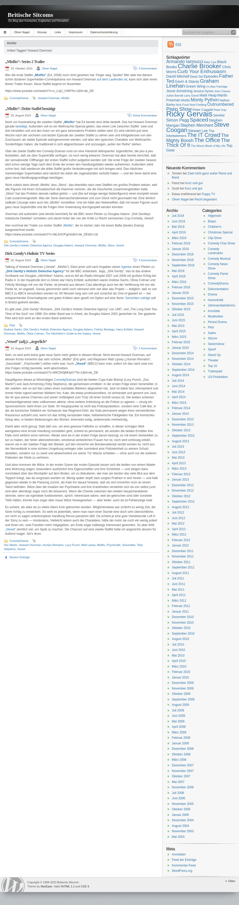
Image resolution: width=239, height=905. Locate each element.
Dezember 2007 (183, 765)
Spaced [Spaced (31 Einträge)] (199, 120)
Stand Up (214, 355)
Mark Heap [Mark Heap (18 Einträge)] (208, 95)
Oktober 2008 (181, 754)
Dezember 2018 (183, 254)
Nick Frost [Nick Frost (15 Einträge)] (182, 104)
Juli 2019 (178, 216)
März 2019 (179, 238)
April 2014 (179, 397)
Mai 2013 (178, 457)
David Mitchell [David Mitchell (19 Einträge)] (177, 76)
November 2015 (183, 304)
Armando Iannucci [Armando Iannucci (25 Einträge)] (184, 61)
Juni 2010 (178, 650)
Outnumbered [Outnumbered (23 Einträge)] (220, 104)
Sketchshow (216, 344)
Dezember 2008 (183, 749)
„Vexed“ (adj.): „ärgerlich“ (26, 341)
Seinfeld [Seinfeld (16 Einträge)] (218, 115)
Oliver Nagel (22, 32)
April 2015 (179, 331)
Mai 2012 (178, 523)
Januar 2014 (180, 413)
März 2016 (179, 282)
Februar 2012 (181, 540)
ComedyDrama (18, 98)
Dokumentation (218, 289)
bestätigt (21, 126)
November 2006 (183, 787)
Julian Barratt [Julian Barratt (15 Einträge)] (174, 95)
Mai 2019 (178, 227)
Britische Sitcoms (30, 14)
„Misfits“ (69, 122)
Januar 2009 (180, 743)
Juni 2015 (178, 320)
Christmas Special (220, 232)
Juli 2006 (178, 793)
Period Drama (217, 322)
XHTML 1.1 (68, 886)
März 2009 (179, 732)
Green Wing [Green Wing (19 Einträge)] (195, 86)
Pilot (12, 325)
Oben (231, 881)
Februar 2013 (181, 474)
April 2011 (179, 595)
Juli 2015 (178, 315)
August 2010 (180, 639)
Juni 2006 (178, 798)
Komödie (214, 311)
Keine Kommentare (145, 115)
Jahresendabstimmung (223, 305)
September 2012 (183, 501)
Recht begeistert (206, 199)
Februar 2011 (181, 606)
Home (5, 32)
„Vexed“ (10, 529)
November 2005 (183, 804)
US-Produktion (218, 377)
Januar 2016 (180, 293)
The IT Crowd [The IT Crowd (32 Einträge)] (203, 135)
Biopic (212, 221)
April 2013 (179, 463)
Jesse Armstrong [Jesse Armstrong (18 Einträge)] (179, 91)
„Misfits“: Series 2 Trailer (25, 61)
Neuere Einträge (19, 557)
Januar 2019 (180, 249)
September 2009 (183, 699)
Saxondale (128, 544)
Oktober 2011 (181, 562)
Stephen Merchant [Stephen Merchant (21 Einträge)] (196, 125)
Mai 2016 (178, 271)
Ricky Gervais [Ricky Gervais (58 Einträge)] (189, 114)
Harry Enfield (124, 329)
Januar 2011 (180, 611)
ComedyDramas (65, 380)
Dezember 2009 (183, 683)
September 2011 (183, 567)
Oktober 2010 (181, 628)
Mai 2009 (178, 721)
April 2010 (179, 661)
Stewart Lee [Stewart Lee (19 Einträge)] (198, 131)
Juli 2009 (178, 710)
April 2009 (179, 727)
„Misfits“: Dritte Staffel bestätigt (30, 108)
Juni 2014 (178, 386)
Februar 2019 (181, 243)
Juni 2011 (178, 584)
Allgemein (214, 216)
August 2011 (180, 573)
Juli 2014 (178, 381)
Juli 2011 (178, 578)
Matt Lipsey (88, 544)
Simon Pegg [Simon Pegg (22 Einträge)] (177, 120)
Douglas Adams (63, 245)
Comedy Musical (219, 258)
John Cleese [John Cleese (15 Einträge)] (222, 91)
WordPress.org (182, 871)
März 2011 (179, 600)
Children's (214, 227)
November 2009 (183, 688)
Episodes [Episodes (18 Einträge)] (211, 76)
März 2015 (179, 337)
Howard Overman (49, 98)
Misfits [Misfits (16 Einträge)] (185, 100)
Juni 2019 (178, 221)
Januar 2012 (180, 545)
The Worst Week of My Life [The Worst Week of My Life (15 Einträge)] (208, 145)
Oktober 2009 (181, 694)
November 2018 (183, 260)
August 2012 (180, 507)
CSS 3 (85, 886)
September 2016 (183, 265)
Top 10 (212, 366)
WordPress (13, 884)
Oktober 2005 (181, 809)
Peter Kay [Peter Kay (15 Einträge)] (220, 109)
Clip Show (215, 238)
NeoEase (46, 886)
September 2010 (183, 633)
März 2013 (179, 468)
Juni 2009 (178, 716)
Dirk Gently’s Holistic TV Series (30, 253)
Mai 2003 (178, 837)
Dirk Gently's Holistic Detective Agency (28, 245)
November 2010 (183, 622)
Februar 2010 (181, 672)
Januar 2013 (180, 479)
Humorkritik (215, 300)
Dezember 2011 (183, 551)
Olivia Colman (35, 333)
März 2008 (179, 759)
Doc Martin (10, 544)
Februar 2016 (181, 287)
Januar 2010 (180, 677)
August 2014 (180, 375)
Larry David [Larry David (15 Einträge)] (191, 95)
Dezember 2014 (183, 353)
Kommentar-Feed (184, 865)
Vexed (120, 245)
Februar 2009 (181, 738)
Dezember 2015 (183, 298)
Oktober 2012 (181, 496)
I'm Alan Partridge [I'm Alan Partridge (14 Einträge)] (217, 86)
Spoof (212, 349)
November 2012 (183, 490)
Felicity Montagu (104, 329)
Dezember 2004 (183, 820)
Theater (213, 360)
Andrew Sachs (13, 329)
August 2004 (180, 826)
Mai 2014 (178, 392)
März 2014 (179, 402)
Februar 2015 (181, 342)
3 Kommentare (148, 68)
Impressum (75, 32)
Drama (212, 294)
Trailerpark (215, 371)
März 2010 (179, 666)
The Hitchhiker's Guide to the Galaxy (68, 333)
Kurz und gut (194, 183)
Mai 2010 (178, 655)
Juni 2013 (178, 452)
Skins (111, 245)
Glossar (42, 32)
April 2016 (179, 276)
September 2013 (183, 435)
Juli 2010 (178, 644)
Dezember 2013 (183, 419)
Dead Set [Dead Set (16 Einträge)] (196, 76)
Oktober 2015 (181, 309)
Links (57, 32)
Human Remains (53, 544)
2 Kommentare (148, 348)
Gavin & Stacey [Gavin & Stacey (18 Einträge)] (187, 81)
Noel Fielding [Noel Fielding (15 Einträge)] (197, 104)
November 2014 (183, 359)
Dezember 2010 (183, 617)
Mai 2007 (178, 782)
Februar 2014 (181, 408)
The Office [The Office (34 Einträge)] (207, 140)
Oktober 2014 (181, 364)
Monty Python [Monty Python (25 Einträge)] (205, 99)
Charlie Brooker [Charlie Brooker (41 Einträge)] (199, 66)
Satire (212, 333)
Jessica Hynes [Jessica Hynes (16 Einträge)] (203, 91)
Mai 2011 (178, 589)
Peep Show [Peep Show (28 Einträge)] (179, 109)
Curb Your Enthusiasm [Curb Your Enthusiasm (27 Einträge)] (201, 71)
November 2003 (183, 831)
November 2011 (183, 556)
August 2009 (180, 705)
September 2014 (183, 370)
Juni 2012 (178, 518)
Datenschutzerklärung (104, 32)
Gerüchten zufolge (137, 298)
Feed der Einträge (184, 860)
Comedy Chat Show (221, 243)
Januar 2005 (180, 815)
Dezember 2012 (183, 485)
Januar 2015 (180, 348)
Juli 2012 (178, 512)
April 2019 (179, 232)
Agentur (126, 267)
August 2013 (180, 441)
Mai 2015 (178, 326)
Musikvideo (215, 316)
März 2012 (179, 534)
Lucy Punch (72, 544)
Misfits (65, 98)
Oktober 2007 (181, 776)
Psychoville (113, 544)
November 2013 (183, 424)
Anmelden (179, 854)
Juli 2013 (178, 446)
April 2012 (179, 529)
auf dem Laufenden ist (112, 79)
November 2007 (183, 771)
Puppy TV (208, 194)
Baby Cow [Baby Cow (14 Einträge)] (210, 62)
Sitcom (212, 338)
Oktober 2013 (181, 430)
